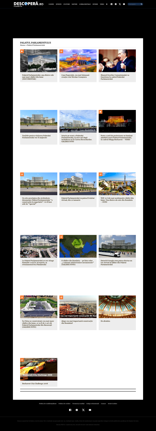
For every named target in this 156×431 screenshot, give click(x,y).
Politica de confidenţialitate (48, 404)
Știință (58, 4)
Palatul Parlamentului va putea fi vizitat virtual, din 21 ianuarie (77, 200)
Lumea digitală (84, 4)
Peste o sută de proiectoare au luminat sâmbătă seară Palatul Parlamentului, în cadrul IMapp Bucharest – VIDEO (117, 138)
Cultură (66, 4)
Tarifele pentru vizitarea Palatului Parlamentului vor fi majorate (35, 137)
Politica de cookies (64, 404)
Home (22, 46)
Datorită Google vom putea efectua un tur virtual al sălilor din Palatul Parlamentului (116, 263)
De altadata (105, 322)
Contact (102, 404)
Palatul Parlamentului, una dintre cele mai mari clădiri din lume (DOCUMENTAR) (37, 77)
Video (102, 4)
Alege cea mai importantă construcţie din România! (76, 323)
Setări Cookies (111, 404)
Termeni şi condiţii (78, 404)
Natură (74, 4)
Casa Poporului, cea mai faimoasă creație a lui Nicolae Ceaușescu (78, 76)
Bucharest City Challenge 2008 (34, 384)
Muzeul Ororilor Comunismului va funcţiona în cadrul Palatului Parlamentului (115, 77)
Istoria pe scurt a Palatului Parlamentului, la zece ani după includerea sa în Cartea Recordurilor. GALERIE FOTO (76, 139)
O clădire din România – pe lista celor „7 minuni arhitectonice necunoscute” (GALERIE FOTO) (77, 263)
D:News (51, 4)
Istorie (95, 4)
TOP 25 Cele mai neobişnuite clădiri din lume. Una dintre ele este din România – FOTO (117, 200)
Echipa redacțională (92, 404)
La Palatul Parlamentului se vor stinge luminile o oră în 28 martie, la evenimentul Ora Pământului (37, 263)
